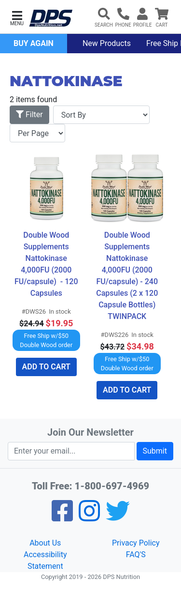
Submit (155, 451)
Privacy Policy (136, 542)
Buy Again (34, 43)
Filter (29, 114)
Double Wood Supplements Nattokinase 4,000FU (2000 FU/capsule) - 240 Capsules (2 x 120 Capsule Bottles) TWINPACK (128, 275)
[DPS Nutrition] (50, 19)
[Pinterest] (89, 517)
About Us (45, 542)
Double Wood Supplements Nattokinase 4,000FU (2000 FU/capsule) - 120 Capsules (47, 264)
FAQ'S (136, 554)
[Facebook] (62, 517)
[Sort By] (101, 115)
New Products (107, 43)
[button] (17, 17)
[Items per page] (37, 133)
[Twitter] (118, 517)
